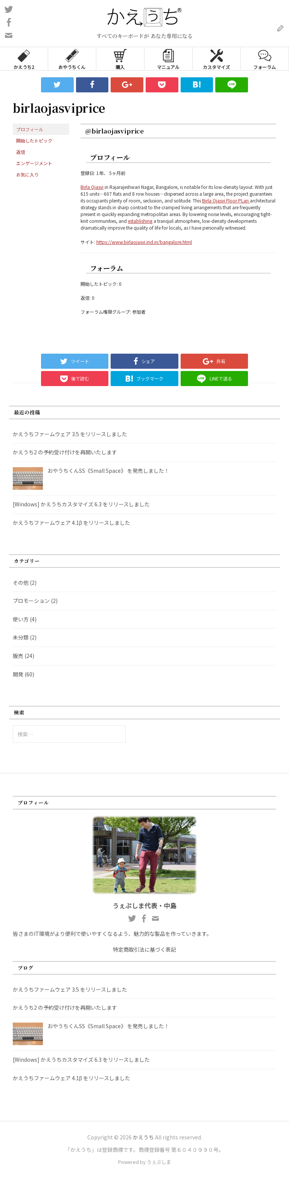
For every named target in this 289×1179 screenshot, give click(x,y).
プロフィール (29, 129)
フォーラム (264, 58)
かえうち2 (24, 58)
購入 (120, 58)
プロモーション (31, 600)
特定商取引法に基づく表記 (144, 949)
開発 (18, 674)
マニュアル (168, 58)
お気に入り (27, 174)
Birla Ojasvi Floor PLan (226, 200)
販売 (18, 655)
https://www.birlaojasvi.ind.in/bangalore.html (144, 242)
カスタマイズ (216, 58)
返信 (20, 152)
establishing (140, 221)
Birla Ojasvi (92, 187)
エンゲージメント (34, 163)
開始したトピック (34, 140)
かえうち (143, 1137)
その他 (21, 582)
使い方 (21, 619)
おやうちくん (71, 58)
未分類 (21, 637)
